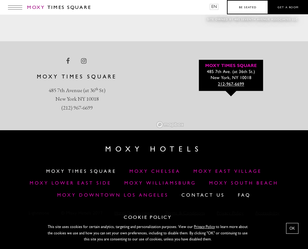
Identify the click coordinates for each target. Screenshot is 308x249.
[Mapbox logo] (170, 124)
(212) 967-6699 (77, 107)
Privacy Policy (204, 227)
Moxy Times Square (81, 171)
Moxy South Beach (243, 183)
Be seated (248, 7)
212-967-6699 (231, 84)
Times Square (59, 7)
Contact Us (203, 195)
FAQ (244, 195)
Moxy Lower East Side (70, 183)
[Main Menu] (15, 7)
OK (292, 228)
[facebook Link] (68, 61)
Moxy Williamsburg (160, 183)
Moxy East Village (227, 171)
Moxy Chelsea (155, 171)
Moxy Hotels (154, 149)
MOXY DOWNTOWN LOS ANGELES (113, 195)
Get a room (288, 7)
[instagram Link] (84, 61)
